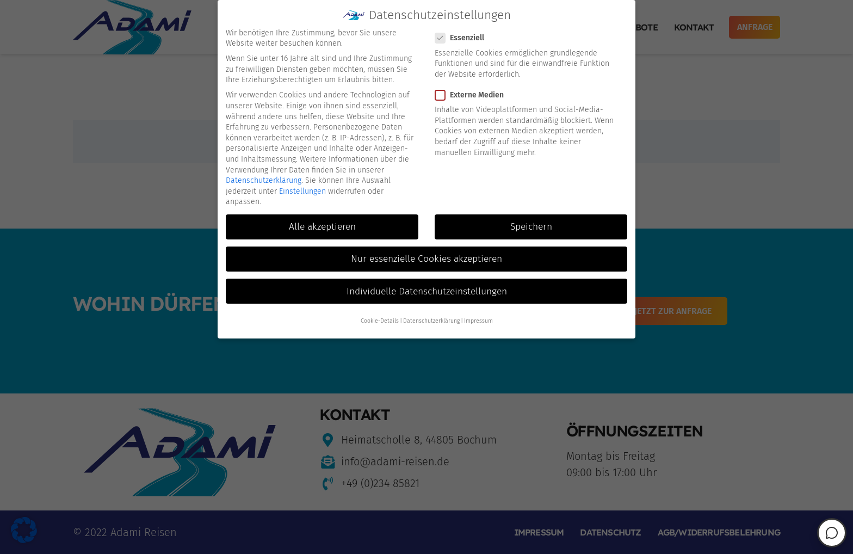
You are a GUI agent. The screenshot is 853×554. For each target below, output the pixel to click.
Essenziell (463, 35)
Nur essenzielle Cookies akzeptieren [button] (426, 256)
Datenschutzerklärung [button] (431, 318)
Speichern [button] (531, 224)
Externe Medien (473, 92)
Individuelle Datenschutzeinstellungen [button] (427, 288)
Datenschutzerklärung (263, 177)
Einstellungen (302, 188)
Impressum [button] (478, 318)
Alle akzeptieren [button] (322, 224)
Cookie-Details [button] (380, 318)
